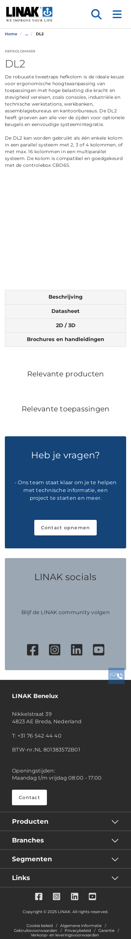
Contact (29, 797)
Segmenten (32, 859)
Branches (28, 840)
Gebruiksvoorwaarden (35, 930)
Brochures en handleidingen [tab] (65, 339)
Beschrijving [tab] (65, 297)
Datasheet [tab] (65, 311)
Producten (30, 821)
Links (21, 878)
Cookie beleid (40, 925)
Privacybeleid (78, 930)
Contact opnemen (65, 528)
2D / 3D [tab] (65, 325)
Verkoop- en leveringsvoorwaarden (65, 935)
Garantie (106, 930)
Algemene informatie (81, 925)
